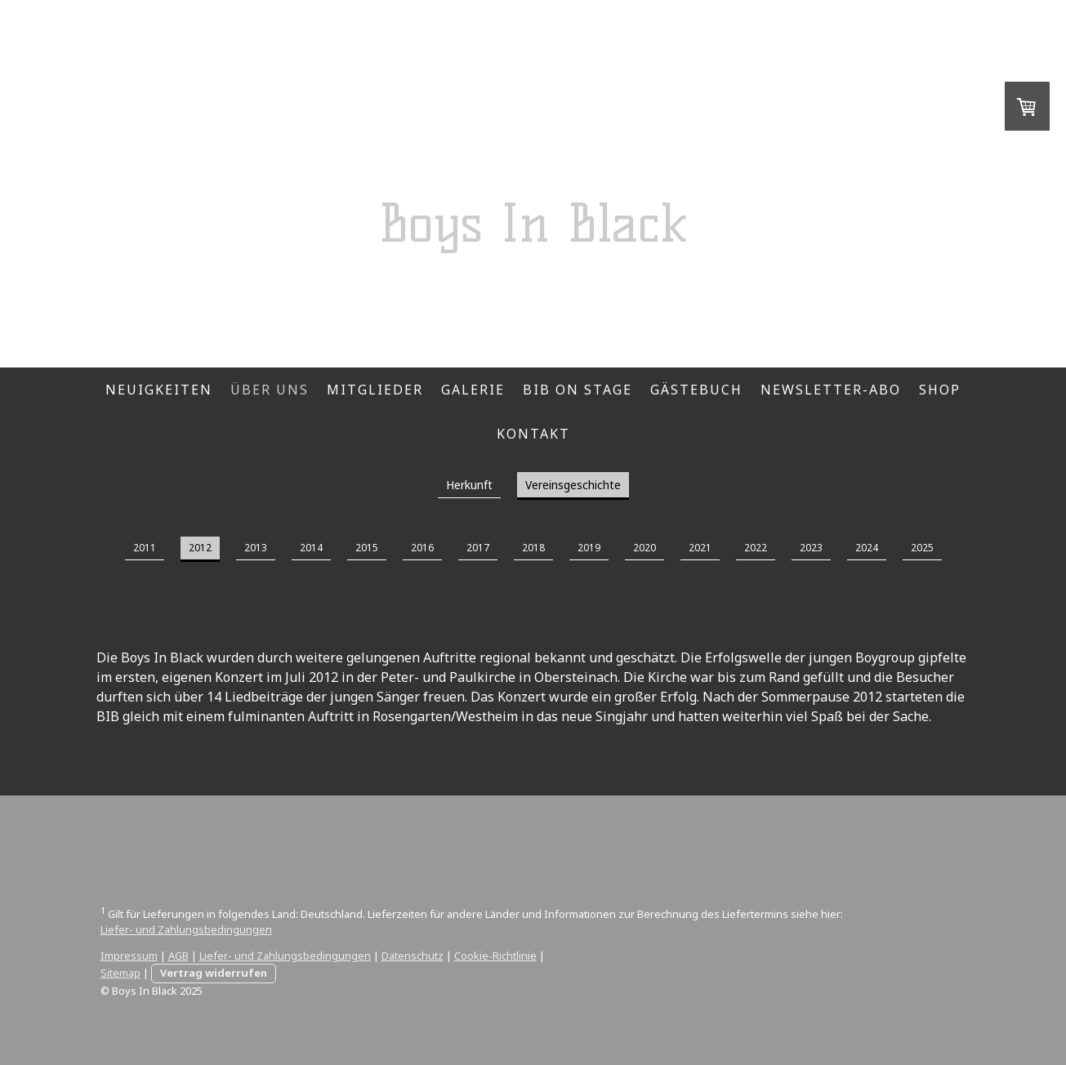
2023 (811, 548)
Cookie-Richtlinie (495, 955)
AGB (178, 955)
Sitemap (120, 972)
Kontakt (533, 434)
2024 (866, 548)
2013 (255, 548)
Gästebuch (696, 390)
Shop (940, 390)
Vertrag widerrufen (213, 972)
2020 (644, 548)
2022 (755, 548)
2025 (922, 548)
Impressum (129, 955)
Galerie (473, 390)
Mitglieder (375, 390)
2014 (311, 548)
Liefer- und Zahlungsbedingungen (186, 929)
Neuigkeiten (158, 390)
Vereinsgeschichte (573, 484)
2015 (366, 548)
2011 (144, 548)
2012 (200, 548)
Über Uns (269, 390)
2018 (533, 548)
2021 (700, 548)
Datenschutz (412, 955)
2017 (477, 548)
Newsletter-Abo (830, 390)
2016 (422, 548)
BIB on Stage (577, 390)
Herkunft (469, 484)
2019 (589, 548)
